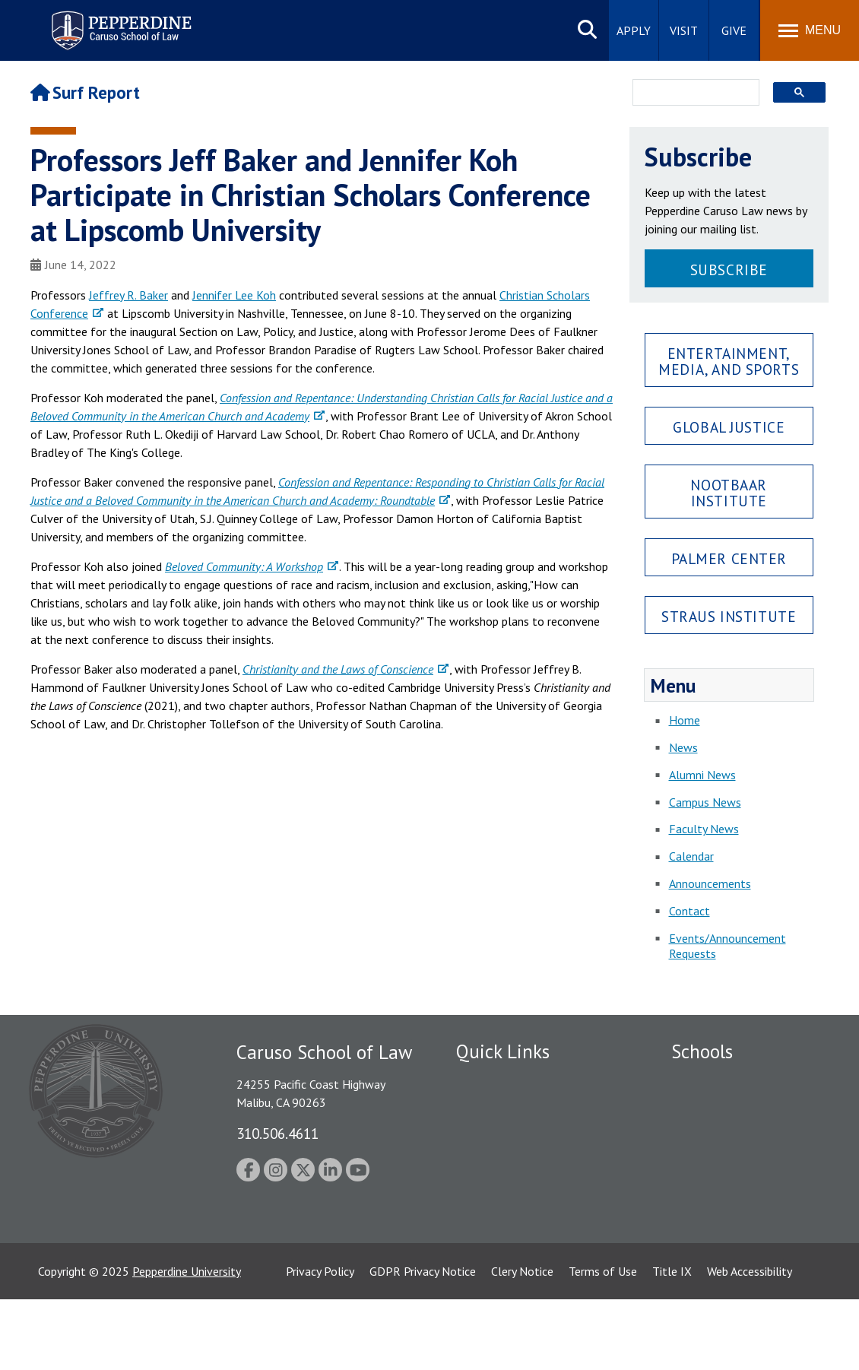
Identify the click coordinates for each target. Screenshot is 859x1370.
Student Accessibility (508, 1107)
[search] (691, 93)
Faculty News (704, 828)
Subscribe (729, 269)
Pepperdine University (186, 1341)
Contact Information (509, 1186)
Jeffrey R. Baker (128, 295)
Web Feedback (492, 1281)
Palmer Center (729, 558)
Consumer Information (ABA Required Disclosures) (527, 1220)
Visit (684, 30)
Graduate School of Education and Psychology (748, 1167)
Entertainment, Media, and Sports (728, 361)
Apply (634, 30)
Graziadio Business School (737, 1133)
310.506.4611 (277, 1133)
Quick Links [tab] (503, 1051)
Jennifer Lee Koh (234, 295)
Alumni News (702, 774)
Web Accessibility (749, 1341)
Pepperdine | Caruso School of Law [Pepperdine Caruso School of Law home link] (119, 20)
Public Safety (490, 1080)
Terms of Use (603, 1341)
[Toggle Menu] (809, 30)
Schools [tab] (702, 1051)
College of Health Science (737, 1228)
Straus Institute (728, 616)
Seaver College (709, 1080)
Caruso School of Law (728, 1107)
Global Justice (729, 426)
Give (733, 30)
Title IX (672, 1341)
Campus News (705, 802)
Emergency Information (516, 1133)
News (683, 747)
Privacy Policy (320, 1341)
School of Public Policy (729, 1202)
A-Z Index (480, 1255)
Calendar (691, 856)
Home (684, 720)
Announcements (710, 883)
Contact (689, 910)
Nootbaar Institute (728, 492)
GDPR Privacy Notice (422, 1341)
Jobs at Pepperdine (503, 1159)
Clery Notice (522, 1341)
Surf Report (85, 92)
